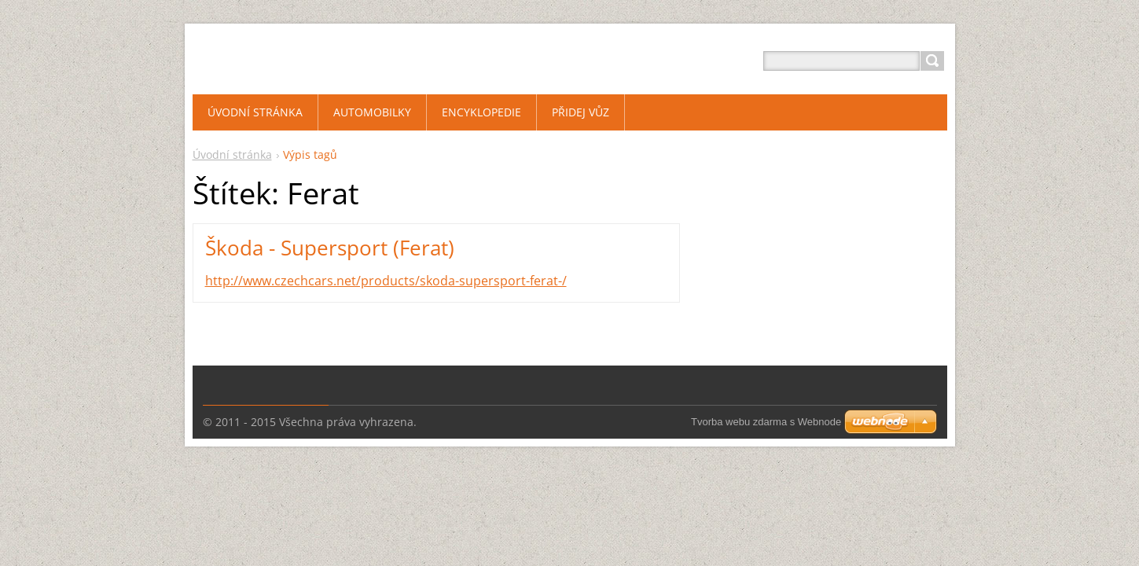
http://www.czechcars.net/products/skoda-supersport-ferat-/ (386, 280)
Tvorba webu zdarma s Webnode (766, 422)
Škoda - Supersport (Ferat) (329, 247)
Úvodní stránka (232, 154)
